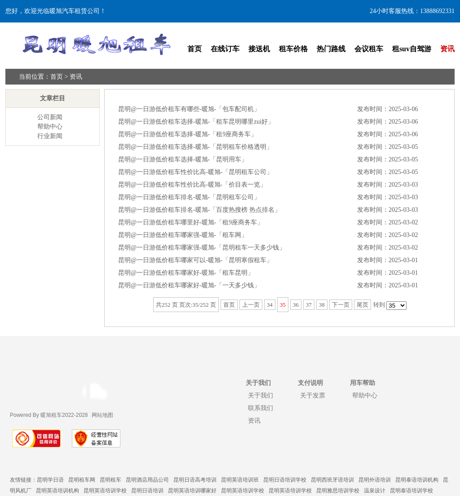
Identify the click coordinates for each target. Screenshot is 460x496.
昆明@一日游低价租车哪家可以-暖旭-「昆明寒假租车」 (195, 260)
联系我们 (260, 407)
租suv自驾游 (411, 49)
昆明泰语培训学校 (411, 490)
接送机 (259, 49)
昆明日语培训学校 (284, 480)
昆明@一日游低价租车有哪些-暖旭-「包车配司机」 (189, 109)
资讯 (447, 49)
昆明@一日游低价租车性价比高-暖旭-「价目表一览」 (192, 184)
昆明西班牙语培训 (332, 480)
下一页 (340, 304)
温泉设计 (374, 490)
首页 (194, 49)
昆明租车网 (81, 480)
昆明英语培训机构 (57, 490)
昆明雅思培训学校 (337, 490)
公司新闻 (49, 117)
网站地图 (102, 415)
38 (322, 304)
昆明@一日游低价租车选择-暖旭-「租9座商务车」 (187, 134)
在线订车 (225, 49)
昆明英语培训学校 (105, 490)
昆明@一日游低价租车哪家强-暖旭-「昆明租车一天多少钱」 (201, 247)
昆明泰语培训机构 (416, 480)
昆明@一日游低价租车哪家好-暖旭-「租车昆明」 (186, 272)
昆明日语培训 (147, 490)
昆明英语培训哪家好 (192, 490)
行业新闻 (49, 136)
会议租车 (368, 49)
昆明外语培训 (374, 480)
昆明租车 (110, 480)
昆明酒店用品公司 (147, 480)
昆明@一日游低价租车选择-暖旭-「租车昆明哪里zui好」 (196, 121)
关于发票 (312, 395)
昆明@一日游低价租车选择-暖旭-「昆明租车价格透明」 (195, 146)
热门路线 (331, 49)
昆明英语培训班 (240, 480)
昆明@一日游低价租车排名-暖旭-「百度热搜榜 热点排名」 (199, 209)
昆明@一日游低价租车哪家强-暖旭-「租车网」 (183, 235)
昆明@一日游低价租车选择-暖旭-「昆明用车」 (183, 159)
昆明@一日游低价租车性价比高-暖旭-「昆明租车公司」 (195, 172)
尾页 (362, 304)
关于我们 (260, 395)
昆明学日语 (50, 480)
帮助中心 (49, 126)
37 (309, 304)
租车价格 (293, 49)
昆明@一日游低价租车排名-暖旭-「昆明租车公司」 (189, 197)
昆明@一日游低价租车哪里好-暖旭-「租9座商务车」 (190, 222)
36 (296, 304)
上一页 (251, 304)
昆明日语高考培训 (195, 480)
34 (270, 304)
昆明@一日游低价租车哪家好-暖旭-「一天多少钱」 (189, 285)
